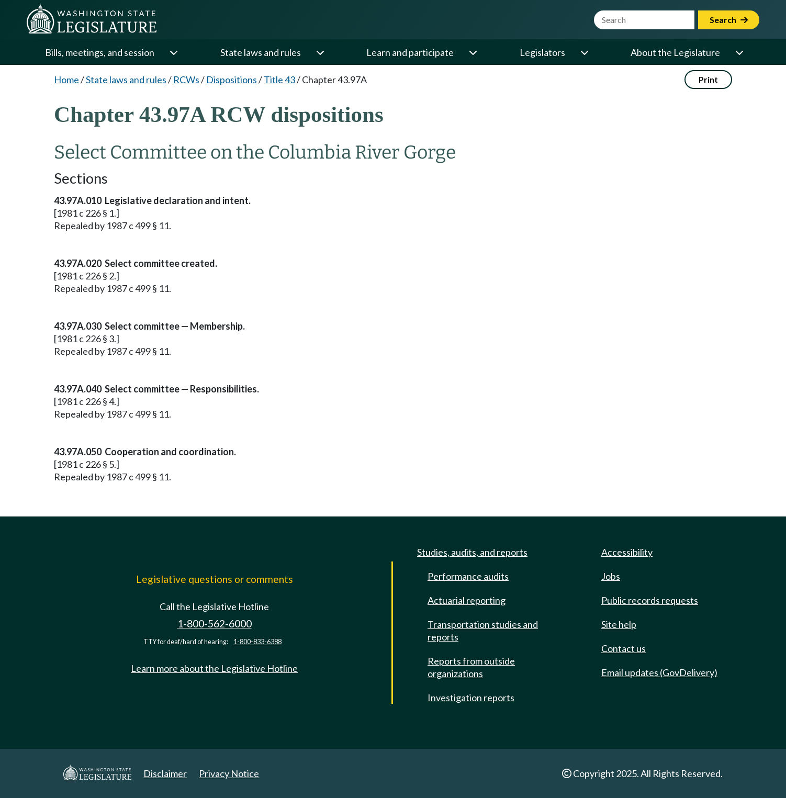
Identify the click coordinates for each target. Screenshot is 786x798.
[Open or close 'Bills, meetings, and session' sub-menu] (173, 52)
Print (708, 79)
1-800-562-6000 (214, 623)
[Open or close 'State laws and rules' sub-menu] (320, 52)
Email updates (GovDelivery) (659, 672)
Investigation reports (471, 697)
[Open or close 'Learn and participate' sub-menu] (472, 52)
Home (66, 79)
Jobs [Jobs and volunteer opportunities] (610, 576)
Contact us (623, 648)
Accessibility (627, 552)
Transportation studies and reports (483, 631)
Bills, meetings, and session (99, 52)
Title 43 (279, 79)
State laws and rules (260, 52)
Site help (618, 624)
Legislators (542, 52)
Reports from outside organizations (471, 667)
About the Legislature (675, 52)
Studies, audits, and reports (472, 552)
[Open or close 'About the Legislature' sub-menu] (739, 52)
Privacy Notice (229, 773)
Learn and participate (410, 52)
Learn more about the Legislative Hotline (214, 668)
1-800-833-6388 (257, 642)
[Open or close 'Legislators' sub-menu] (584, 52)
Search (729, 20)
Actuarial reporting (467, 600)
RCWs (186, 79)
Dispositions (231, 79)
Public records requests (649, 600)
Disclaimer (165, 773)
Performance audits (468, 576)
